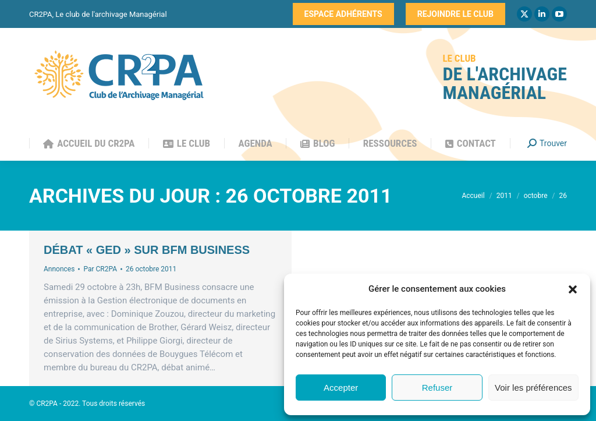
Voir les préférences (533, 387)
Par (100, 269)
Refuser (437, 387)
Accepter (341, 387)
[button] (573, 289)
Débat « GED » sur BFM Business (147, 249)
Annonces (59, 269)
